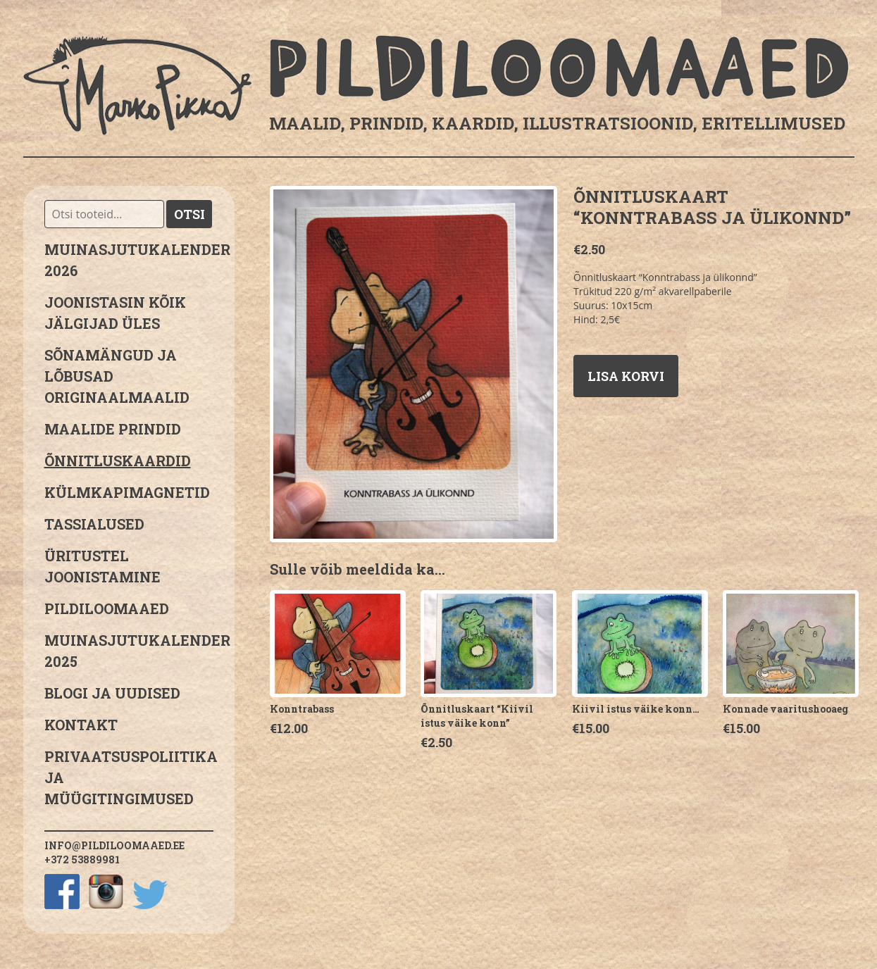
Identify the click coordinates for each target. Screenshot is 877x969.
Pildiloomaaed (106, 608)
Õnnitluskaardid (117, 460)
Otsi (189, 214)
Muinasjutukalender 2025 (128, 650)
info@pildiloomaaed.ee (114, 845)
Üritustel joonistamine (102, 566)
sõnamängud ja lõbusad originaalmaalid (116, 376)
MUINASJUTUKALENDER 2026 (128, 260)
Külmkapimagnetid (127, 492)
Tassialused (94, 524)
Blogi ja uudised (112, 693)
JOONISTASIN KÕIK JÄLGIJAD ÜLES (115, 312)
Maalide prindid (112, 429)
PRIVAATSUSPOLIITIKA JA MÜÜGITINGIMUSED (128, 777)
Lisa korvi (625, 376)
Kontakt (81, 724)
